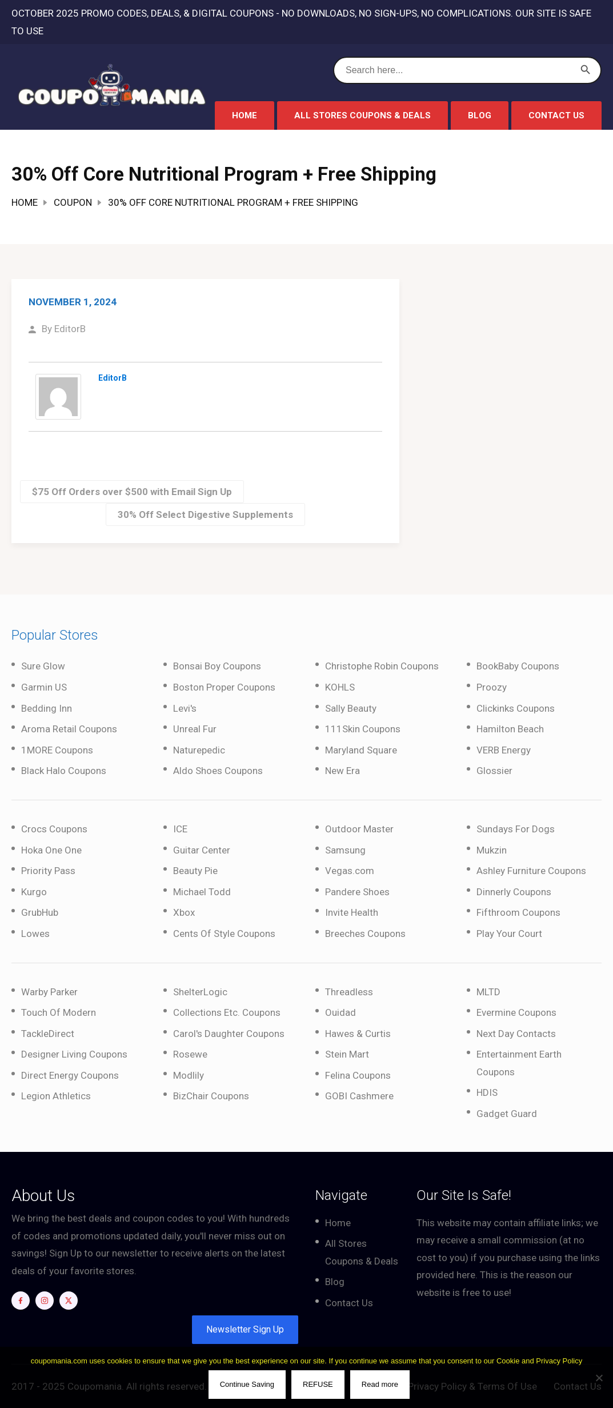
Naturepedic (199, 750)
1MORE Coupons (57, 750)
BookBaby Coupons (517, 666)
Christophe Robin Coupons (382, 666)
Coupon (73, 202)
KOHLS (340, 687)
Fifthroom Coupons (518, 912)
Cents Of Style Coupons (224, 933)
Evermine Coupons (516, 1012)
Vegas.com (349, 870)
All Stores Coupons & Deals (362, 115)
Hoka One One (51, 850)
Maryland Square (361, 750)
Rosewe (190, 1054)
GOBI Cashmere (359, 1096)
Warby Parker (49, 992)
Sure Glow (43, 666)
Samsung (345, 850)
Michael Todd (202, 892)
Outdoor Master (359, 829)
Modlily (188, 1075)
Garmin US (44, 687)
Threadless (349, 992)
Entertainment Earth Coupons (519, 1063)
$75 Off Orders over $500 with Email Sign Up (132, 491)
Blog (479, 115)
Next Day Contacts (516, 1033)
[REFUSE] (598, 1377)
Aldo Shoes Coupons (218, 770)
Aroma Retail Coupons (69, 729)
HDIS (487, 1092)
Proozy (491, 687)
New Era (342, 770)
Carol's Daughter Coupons (229, 1033)
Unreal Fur (195, 729)
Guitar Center (201, 850)
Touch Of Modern (58, 1012)
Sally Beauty (350, 708)
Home (244, 115)
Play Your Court (509, 933)
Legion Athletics (56, 1096)
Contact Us (556, 115)
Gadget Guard (506, 1113)
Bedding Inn (46, 708)
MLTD (488, 992)
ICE (180, 829)
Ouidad (340, 1012)
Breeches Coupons (365, 933)
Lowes (35, 933)
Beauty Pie (195, 870)
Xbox (184, 912)
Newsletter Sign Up (245, 1329)
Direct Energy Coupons (70, 1075)
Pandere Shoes (357, 892)
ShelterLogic (200, 992)
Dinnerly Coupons (513, 892)
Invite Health (351, 912)
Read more (380, 1385)
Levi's (185, 708)
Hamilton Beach (510, 729)
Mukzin (491, 850)
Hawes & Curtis (358, 1033)
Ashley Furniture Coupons (531, 870)
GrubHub (39, 912)
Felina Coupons (358, 1075)
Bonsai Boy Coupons (217, 666)
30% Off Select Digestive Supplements (205, 514)
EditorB (70, 328)
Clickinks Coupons (515, 708)
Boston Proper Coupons (224, 687)
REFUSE (318, 1385)
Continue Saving (247, 1385)
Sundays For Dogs (515, 829)
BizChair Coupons (211, 1096)
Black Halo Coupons (63, 770)
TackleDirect (47, 1033)
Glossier (494, 770)
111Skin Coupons (362, 729)
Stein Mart (347, 1054)
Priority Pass (48, 870)
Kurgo (34, 892)
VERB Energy (503, 750)
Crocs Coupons (54, 829)
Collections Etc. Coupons (227, 1012)
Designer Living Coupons (74, 1054)
